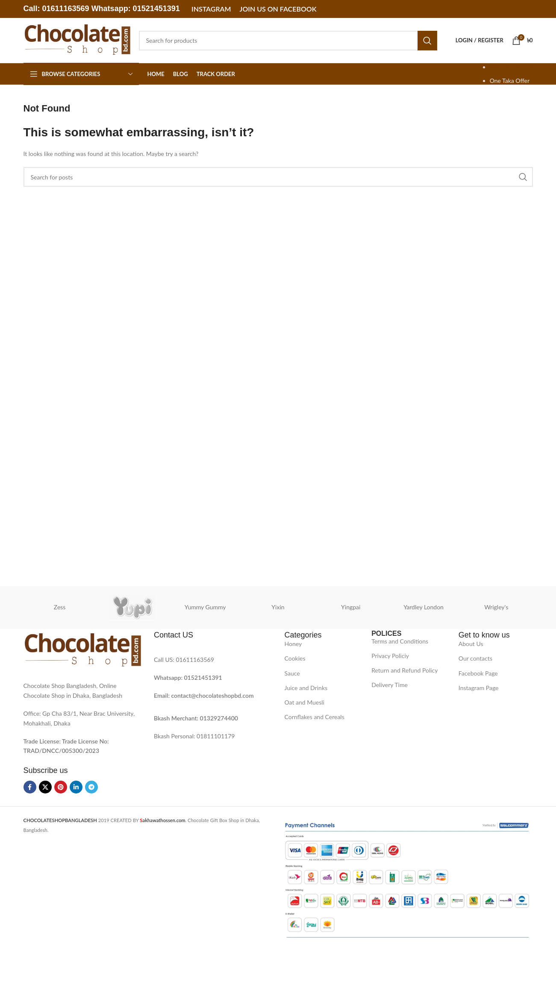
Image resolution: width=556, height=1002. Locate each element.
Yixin (277, 607)
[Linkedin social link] (76, 787)
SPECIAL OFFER (511, 67)
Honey (293, 643)
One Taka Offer (510, 80)
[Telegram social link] (91, 787)
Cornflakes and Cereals (314, 716)
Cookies (295, 658)
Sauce (292, 673)
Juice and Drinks (306, 687)
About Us (471, 643)
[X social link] (45, 787)
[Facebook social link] (30, 787)
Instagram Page (479, 687)
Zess (60, 607)
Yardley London (423, 607)
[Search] (288, 40)
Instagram (211, 9)
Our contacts (475, 658)
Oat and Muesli (305, 702)
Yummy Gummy (205, 607)
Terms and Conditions (399, 641)
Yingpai (350, 607)
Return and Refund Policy (404, 670)
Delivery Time (389, 684)
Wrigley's (496, 607)
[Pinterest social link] (60, 787)
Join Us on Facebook (278, 9)
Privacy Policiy (390, 655)
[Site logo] (77, 39)
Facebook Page (478, 673)
